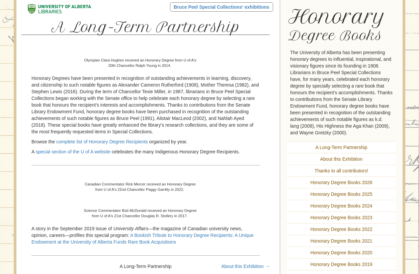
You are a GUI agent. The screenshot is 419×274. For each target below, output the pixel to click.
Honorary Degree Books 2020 (341, 252)
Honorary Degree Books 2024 (341, 206)
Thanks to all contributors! (341, 170)
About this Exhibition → (245, 266)
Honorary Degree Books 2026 (341, 182)
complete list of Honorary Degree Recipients (102, 141)
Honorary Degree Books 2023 (341, 217)
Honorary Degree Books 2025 (341, 194)
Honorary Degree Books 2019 (341, 264)
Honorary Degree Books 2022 (341, 229)
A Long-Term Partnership (341, 147)
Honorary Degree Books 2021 (341, 241)
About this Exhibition (341, 159)
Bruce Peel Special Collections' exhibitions (221, 7)
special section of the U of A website (72, 151)
